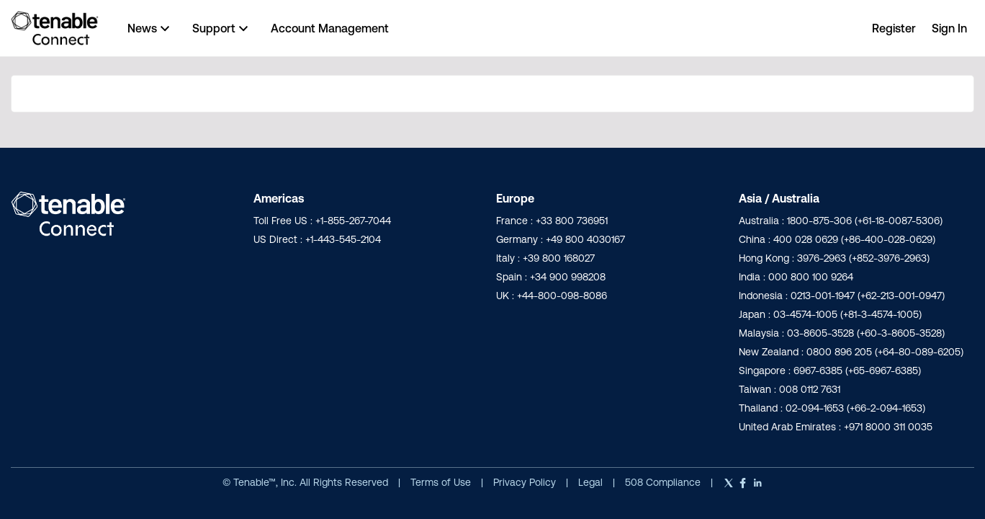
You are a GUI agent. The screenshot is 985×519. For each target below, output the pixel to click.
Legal (592, 482)
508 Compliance (664, 482)
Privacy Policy (526, 482)
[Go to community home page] (55, 28)
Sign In (949, 28)
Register (894, 28)
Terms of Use (441, 482)
